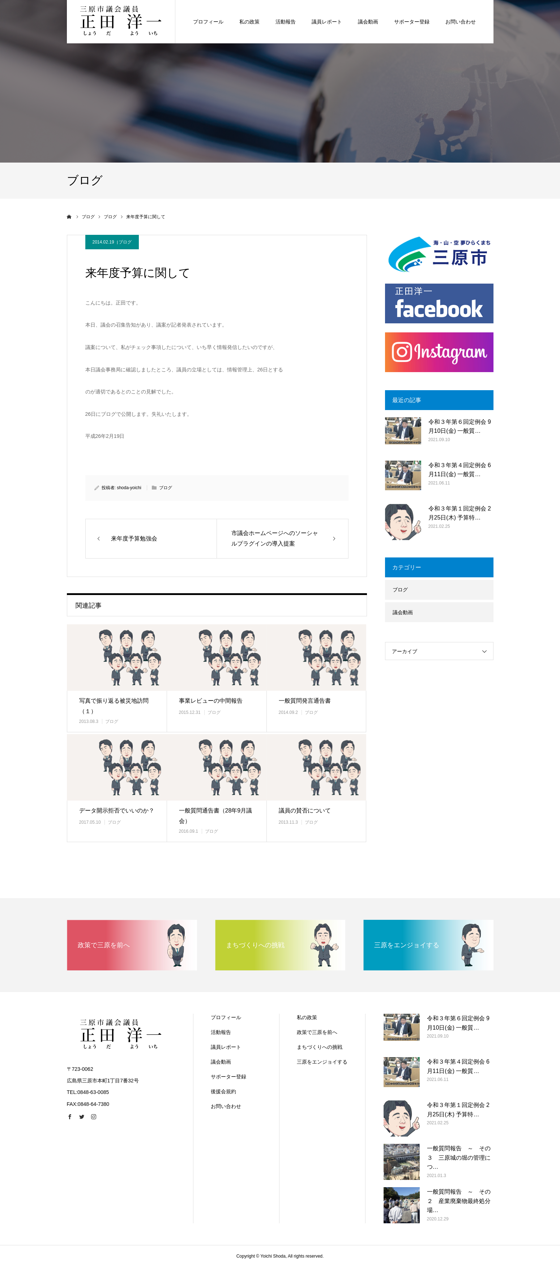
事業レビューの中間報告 (211, 701)
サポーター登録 (228, 1076)
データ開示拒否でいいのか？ (116, 810)
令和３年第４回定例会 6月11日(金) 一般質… (459, 470)
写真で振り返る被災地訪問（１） (114, 706)
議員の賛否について (305, 810)
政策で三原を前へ (317, 1032)
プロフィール (226, 1017)
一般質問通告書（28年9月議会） (215, 815)
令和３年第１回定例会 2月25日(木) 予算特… (459, 513)
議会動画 (403, 612)
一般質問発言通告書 (305, 701)
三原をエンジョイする (322, 1062)
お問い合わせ (226, 1106)
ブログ (125, 242)
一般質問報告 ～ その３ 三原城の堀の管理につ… (459, 1157)
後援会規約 (223, 1091)
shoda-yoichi (129, 487)
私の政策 (307, 1017)
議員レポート (226, 1047)
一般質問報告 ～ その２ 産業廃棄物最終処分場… (459, 1201)
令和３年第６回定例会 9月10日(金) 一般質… (459, 426)
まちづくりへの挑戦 (319, 1047)
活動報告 (221, 1032)
